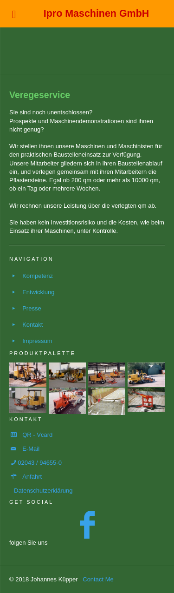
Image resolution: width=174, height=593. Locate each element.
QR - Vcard (37, 434)
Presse (31, 308)
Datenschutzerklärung (43, 490)
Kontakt (32, 324)
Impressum (37, 340)
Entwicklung (38, 292)
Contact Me (98, 579)
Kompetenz (37, 275)
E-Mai (30, 448)
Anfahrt (32, 476)
